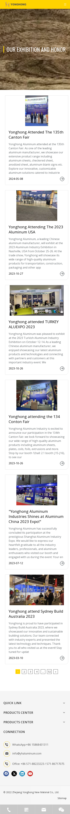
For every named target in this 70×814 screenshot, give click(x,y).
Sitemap (62, 798)
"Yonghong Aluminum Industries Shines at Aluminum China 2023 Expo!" (36, 516)
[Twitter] (14, 773)
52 (49, 671)
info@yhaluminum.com (26, 753)
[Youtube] (30, 773)
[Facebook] (6, 773)
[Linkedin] (22, 773)
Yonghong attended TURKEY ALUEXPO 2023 (34, 324)
